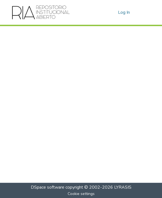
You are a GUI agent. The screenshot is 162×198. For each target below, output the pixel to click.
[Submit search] (104, 12)
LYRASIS (122, 187)
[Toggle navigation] (143, 12)
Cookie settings (81, 193)
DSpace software (47, 187)
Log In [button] (124, 12)
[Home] (41, 12)
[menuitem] (112, 12)
